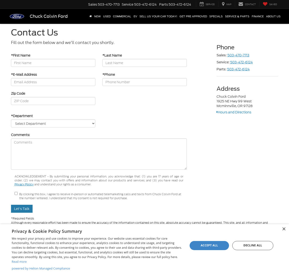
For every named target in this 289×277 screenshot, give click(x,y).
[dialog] (144, 250)
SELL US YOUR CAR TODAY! (158, 16)
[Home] (90, 16)
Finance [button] (258, 16)
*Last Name (112, 55)
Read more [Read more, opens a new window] (19, 262)
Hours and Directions (234, 112)
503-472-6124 (241, 62)
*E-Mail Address (24, 74)
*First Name (20, 55)
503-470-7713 (238, 55)
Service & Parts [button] (237, 16)
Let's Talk (22, 208)
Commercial (122, 16)
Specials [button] (216, 16)
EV (135, 16)
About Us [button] (273, 16)
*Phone (108, 74)
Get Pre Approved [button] (193, 16)
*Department (22, 116)
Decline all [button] (252, 245)
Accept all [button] (209, 245)
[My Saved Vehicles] (270, 4)
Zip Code (18, 93)
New (97, 16)
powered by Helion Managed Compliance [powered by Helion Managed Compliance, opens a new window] (41, 268)
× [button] (283, 229)
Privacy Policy (24, 184)
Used (107, 16)
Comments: (20, 135)
